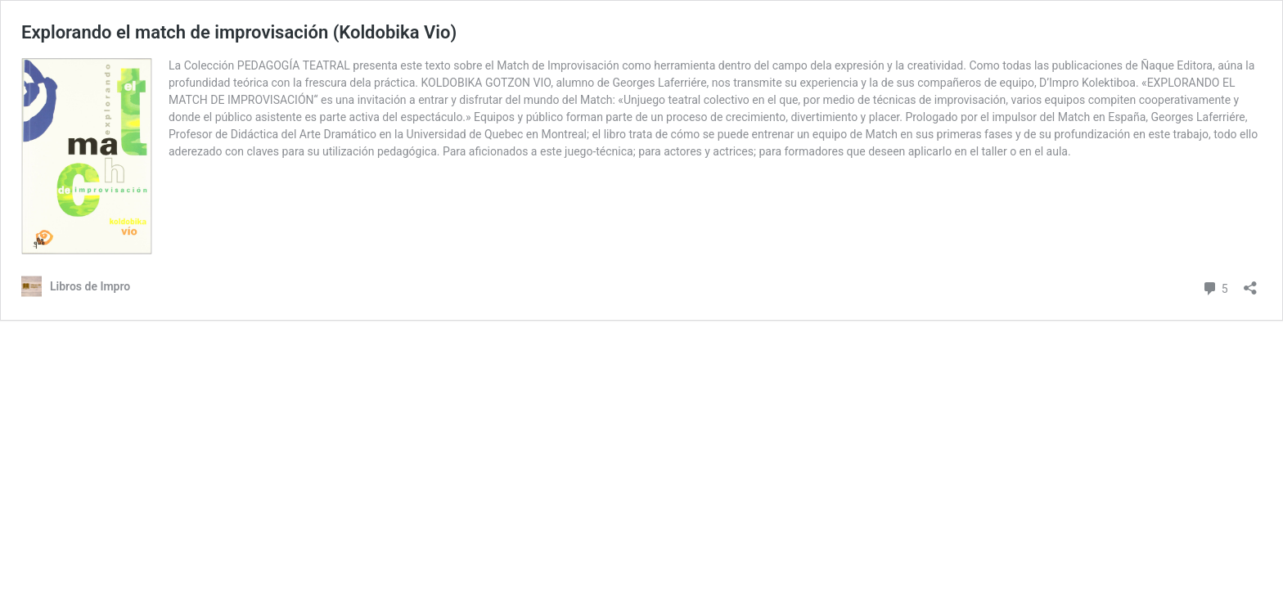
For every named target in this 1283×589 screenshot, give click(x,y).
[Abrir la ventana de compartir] (1250, 282)
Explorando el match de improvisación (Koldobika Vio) (239, 32)
